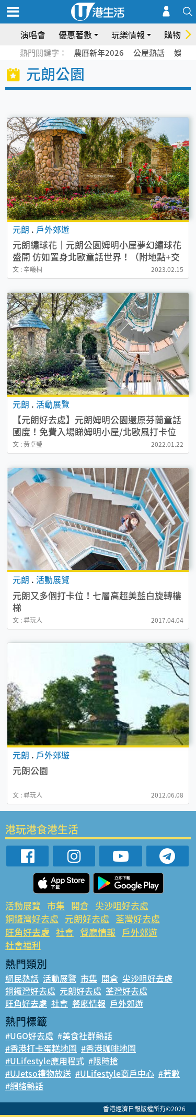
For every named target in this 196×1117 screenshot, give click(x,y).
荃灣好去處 (138, 918)
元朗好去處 (87, 918)
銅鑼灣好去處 (32, 918)
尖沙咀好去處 (121, 905)
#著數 (169, 1073)
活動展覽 (23, 905)
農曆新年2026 (99, 52)
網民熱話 (22, 978)
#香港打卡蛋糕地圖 (41, 1048)
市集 (56, 905)
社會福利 (23, 945)
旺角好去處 (27, 931)
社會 (65, 931)
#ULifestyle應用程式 (44, 1060)
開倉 (80, 905)
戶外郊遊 (139, 931)
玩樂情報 (128, 34)
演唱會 (32, 34)
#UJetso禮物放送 (38, 1073)
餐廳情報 (98, 931)
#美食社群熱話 (84, 1035)
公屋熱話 (149, 52)
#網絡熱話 (24, 1085)
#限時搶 (103, 1060)
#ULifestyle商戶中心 (114, 1073)
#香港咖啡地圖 (108, 1048)
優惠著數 (75, 34)
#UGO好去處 (29, 1035)
